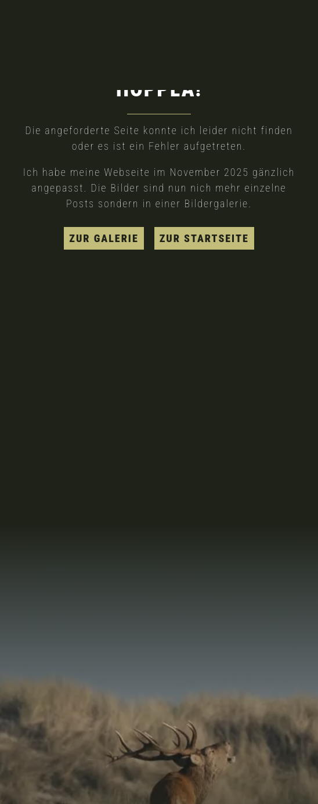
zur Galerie (103, 238)
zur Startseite (204, 238)
